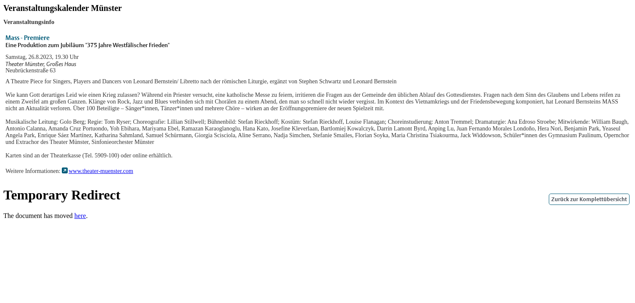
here (80, 215)
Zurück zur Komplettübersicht (589, 199)
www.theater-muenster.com (101, 171)
